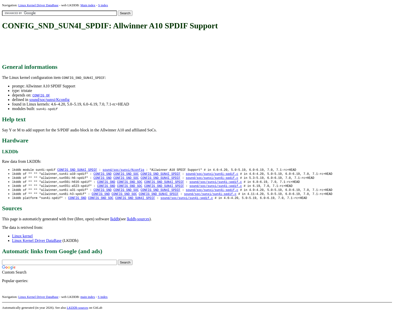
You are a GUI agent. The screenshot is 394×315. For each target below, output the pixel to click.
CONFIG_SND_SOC (126, 174)
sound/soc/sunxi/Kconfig (49, 99)
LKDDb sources (77, 309)
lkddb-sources (138, 221)
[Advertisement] (93, 47)
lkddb (114, 221)
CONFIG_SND (102, 174)
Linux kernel (22, 238)
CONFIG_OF (41, 95)
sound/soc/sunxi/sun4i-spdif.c (212, 174)
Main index (87, 5)
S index (103, 5)
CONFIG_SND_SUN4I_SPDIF (77, 170)
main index (87, 299)
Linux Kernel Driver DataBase (38, 5)
